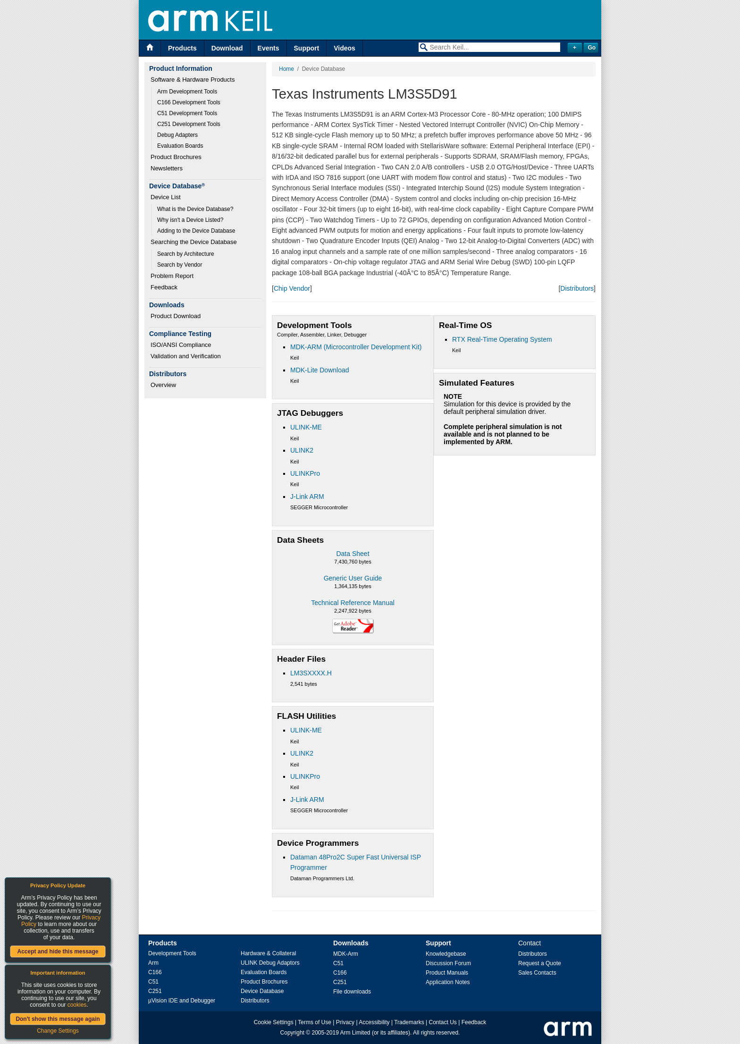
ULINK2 (301, 450)
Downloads (351, 943)
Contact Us (443, 1022)
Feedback (164, 287)
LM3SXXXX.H (311, 673)
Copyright (292, 1032)
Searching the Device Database (194, 241)
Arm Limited (355, 1032)
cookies (77, 1005)
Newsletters (167, 168)
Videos (344, 48)
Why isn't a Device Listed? (190, 220)
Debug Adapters (177, 135)
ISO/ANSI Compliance (181, 344)
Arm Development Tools (187, 91)
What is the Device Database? (195, 209)
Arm (153, 963)
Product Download (176, 316)
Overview (163, 384)
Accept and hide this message (57, 951)
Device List (166, 197)
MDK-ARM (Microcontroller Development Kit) (356, 347)
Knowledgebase (446, 954)
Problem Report (172, 275)
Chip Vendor (292, 288)
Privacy (345, 1022)
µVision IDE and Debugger (181, 1000)
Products (182, 48)
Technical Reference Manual (353, 602)
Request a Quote (539, 963)
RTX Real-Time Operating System (502, 339)
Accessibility (374, 1022)
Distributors (577, 288)
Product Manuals (447, 972)
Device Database (262, 991)
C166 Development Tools (188, 102)
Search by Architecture (185, 254)
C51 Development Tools (187, 113)
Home (286, 69)
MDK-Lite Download (319, 370)
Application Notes (448, 982)
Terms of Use (314, 1022)
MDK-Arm (345, 954)
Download (227, 48)
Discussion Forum (448, 963)
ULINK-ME (306, 427)
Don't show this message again (58, 1019)
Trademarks (409, 1022)
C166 (155, 972)
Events (268, 48)
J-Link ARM (307, 496)
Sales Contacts (537, 972)
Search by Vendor (179, 264)
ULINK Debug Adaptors (270, 963)
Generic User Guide (353, 578)
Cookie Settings (274, 1022)
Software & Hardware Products (193, 79)
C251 (155, 991)
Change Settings (58, 1030)
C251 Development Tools (188, 124)
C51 (153, 981)
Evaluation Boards (180, 146)
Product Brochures (176, 156)
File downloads (352, 991)
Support (307, 48)
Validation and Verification (186, 356)
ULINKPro (305, 473)
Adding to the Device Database (196, 230)
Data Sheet (352, 553)
